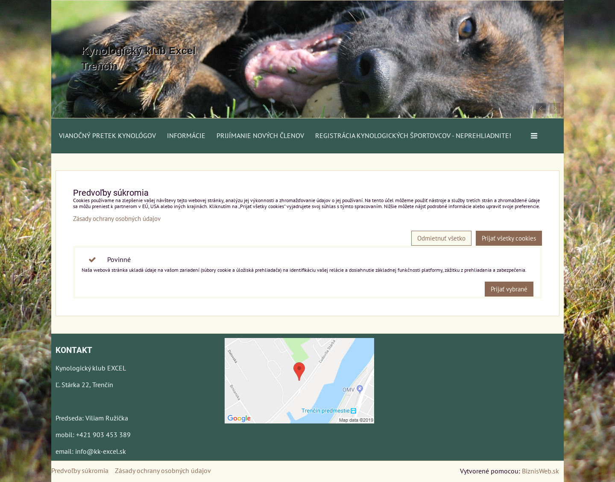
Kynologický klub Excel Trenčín (138, 58)
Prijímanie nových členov (260, 135)
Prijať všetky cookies (509, 238)
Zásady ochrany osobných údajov (117, 219)
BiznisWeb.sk (540, 471)
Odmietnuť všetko (441, 238)
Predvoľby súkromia (79, 470)
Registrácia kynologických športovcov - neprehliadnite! (413, 135)
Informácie (186, 135)
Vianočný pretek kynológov (107, 135)
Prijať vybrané (509, 289)
